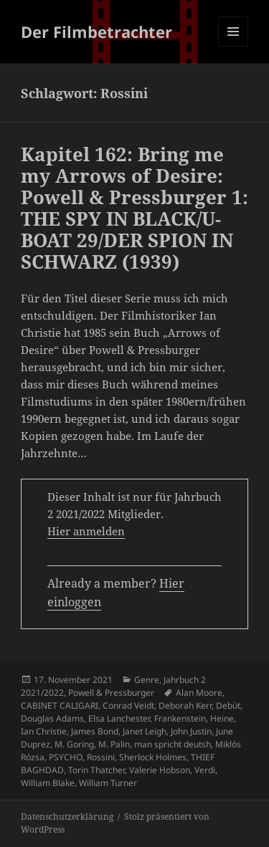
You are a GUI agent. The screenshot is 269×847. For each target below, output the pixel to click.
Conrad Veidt (128, 705)
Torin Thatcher (96, 770)
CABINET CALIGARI (59, 705)
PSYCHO (65, 757)
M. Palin (114, 744)
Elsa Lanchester (119, 718)
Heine (222, 718)
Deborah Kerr (185, 705)
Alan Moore (199, 692)
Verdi (204, 770)
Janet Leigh (144, 731)
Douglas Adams (52, 718)
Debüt (228, 705)
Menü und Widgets (233, 46)
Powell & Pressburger (111, 692)
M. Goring (74, 744)
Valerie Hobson (159, 770)
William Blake (48, 783)
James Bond (94, 731)
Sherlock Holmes (153, 757)
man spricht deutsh (172, 744)
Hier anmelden (86, 531)
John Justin (191, 731)
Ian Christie (44, 731)
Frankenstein (180, 718)
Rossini (101, 757)
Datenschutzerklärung (67, 816)
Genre (146, 680)
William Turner (108, 783)
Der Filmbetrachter (96, 31)
